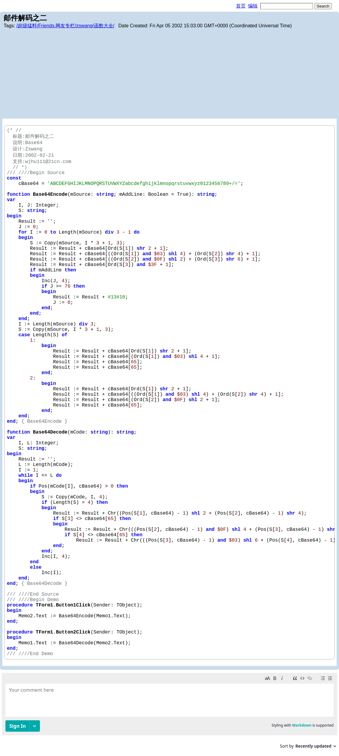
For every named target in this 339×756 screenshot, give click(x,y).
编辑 (253, 5)
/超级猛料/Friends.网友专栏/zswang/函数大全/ (65, 25)
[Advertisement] (169, 74)
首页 (241, 5)
